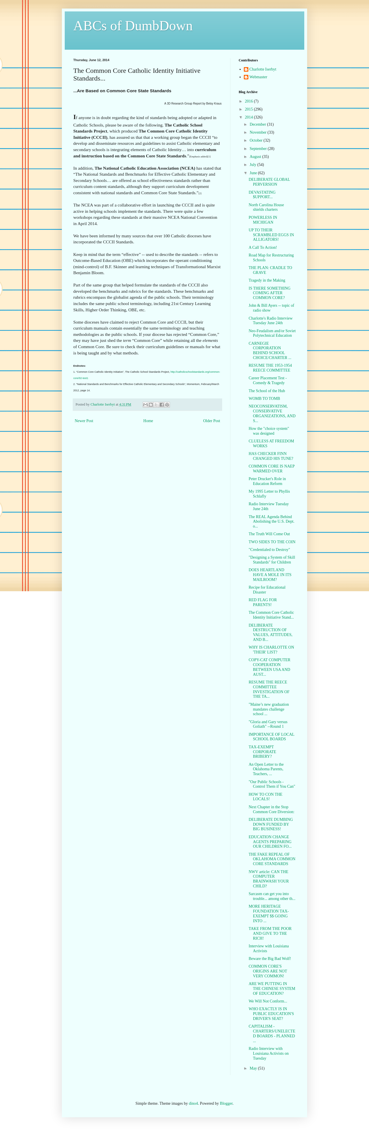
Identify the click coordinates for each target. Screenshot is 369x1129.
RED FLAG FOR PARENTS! (263, 602)
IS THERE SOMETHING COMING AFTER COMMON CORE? (270, 293)
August (256, 157)
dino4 (193, 1103)
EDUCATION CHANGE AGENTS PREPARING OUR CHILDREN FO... (270, 842)
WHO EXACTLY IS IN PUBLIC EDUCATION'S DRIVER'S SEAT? (271, 1014)
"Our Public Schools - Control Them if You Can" (272, 784)
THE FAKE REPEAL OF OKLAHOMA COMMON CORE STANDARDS (272, 859)
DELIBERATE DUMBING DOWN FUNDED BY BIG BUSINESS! (271, 824)
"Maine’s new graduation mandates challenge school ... (269, 709)
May (254, 1068)
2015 (249, 109)
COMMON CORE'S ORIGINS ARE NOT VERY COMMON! (268, 971)
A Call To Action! (263, 247)
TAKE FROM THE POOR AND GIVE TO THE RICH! (270, 934)
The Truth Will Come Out (269, 534)
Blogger (226, 1103)
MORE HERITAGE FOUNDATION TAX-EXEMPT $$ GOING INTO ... (269, 913)
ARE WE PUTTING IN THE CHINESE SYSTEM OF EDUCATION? (272, 989)
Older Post (211, 421)
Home (148, 421)
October (256, 140)
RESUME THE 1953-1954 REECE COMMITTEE (270, 367)
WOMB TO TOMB (264, 398)
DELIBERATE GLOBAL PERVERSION (269, 182)
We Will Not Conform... (268, 1001)
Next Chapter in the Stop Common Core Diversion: (271, 809)
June (254, 173)
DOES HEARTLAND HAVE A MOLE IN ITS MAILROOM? (270, 575)
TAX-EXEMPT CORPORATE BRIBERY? (262, 752)
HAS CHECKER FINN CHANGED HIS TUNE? (271, 456)
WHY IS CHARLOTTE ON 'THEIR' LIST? (271, 649)
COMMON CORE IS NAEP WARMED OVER (272, 468)
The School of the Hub (267, 391)
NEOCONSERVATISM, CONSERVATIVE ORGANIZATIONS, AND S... (272, 413)
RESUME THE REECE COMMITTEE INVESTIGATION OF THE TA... (269, 689)
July (253, 165)
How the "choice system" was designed (269, 431)
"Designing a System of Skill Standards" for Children (272, 559)
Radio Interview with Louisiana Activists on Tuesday (269, 1053)
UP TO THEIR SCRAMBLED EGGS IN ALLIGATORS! (271, 235)
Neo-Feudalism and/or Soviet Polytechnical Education (272, 333)
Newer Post (84, 421)
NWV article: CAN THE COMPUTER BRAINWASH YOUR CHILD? (269, 879)
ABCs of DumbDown (133, 25)
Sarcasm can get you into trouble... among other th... (272, 896)
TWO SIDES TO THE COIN (272, 542)
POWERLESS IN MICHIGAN (263, 219)
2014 (249, 117)
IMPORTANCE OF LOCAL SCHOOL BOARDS (271, 736)
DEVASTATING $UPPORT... (262, 194)
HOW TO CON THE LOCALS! (265, 796)
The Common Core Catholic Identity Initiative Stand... (271, 614)
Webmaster (258, 77)
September (258, 149)
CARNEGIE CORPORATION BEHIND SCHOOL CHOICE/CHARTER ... (270, 350)
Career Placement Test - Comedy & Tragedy (268, 380)
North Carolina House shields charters (266, 207)
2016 (249, 101)
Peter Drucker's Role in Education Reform (267, 481)
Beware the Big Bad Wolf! (270, 958)
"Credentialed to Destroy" (269, 550)
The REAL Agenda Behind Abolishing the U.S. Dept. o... (271, 522)
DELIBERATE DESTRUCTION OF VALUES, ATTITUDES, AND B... (271, 632)
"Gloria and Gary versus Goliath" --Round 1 (268, 724)
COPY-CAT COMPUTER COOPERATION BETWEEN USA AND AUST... (269, 667)
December (258, 124)
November (258, 132)
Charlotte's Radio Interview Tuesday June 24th (271, 320)
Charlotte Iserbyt (263, 69)
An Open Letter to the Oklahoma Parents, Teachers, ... (266, 769)
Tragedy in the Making (267, 280)
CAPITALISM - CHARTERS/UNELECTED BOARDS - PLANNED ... (272, 1033)
